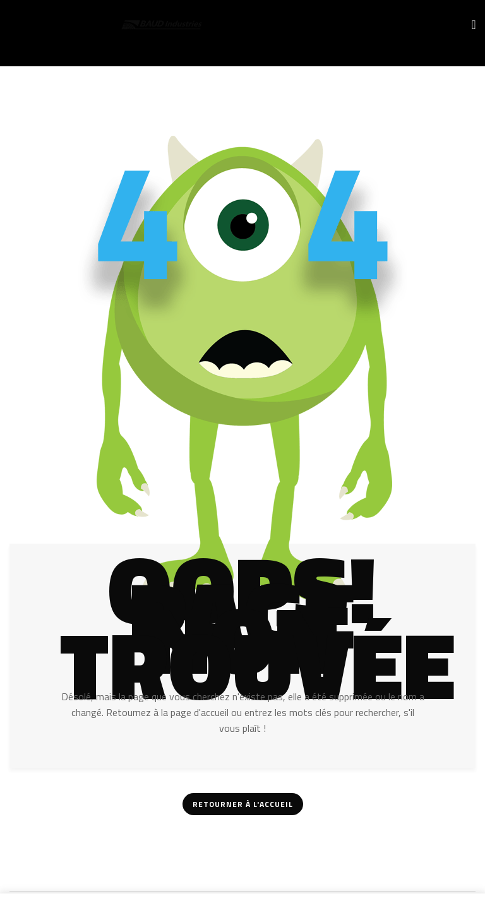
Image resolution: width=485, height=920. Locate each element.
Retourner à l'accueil (243, 804)
